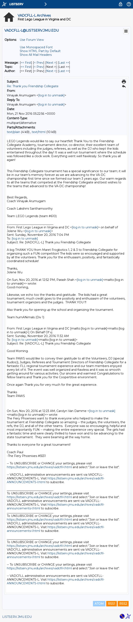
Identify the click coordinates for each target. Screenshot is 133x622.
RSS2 (123, 604)
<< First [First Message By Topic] (26, 67)
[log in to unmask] (51, 95)
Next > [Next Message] (51, 63)
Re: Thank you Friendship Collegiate (33, 86)
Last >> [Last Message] (64, 63)
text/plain (13, 132)
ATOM (99, 604)
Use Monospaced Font (36, 47)
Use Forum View (32, 40)
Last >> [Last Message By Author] (64, 71)
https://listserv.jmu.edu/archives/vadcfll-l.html (39, 467)
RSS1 (111, 604)
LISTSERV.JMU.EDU (17, 617)
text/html (38, 132)
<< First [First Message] (26, 63)
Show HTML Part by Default (40, 51)
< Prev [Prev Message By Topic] (38, 67)
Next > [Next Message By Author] (51, 71)
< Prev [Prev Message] (38, 63)
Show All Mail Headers (36, 55)
